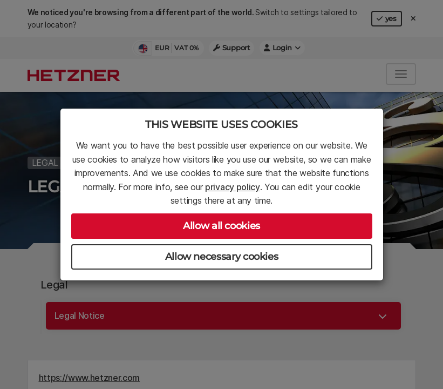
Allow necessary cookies (221, 257)
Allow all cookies (221, 226)
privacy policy (232, 187)
